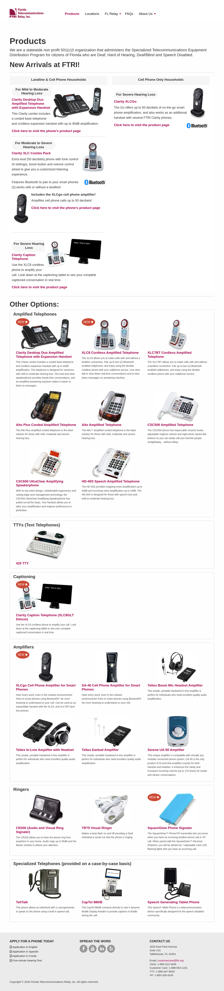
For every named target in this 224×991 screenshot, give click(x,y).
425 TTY (22, 563)
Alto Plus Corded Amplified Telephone (46, 425)
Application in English (23, 946)
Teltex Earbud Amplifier (100, 750)
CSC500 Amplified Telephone (170, 425)
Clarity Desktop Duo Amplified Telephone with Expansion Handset (31, 103)
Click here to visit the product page (141, 125)
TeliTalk (22, 902)
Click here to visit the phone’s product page (46, 131)
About (146, 14)
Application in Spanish (24, 951)
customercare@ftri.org (171, 960)
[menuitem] (72, 13)
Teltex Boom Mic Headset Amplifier (175, 685)
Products (72, 14)
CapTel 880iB (92, 902)
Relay (111, 14)
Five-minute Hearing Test (26, 960)
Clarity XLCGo (125, 101)
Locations (92, 14)
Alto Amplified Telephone (101, 425)
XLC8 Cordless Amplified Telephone (110, 352)
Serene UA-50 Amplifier (166, 750)
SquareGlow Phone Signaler (170, 828)
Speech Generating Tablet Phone (173, 902)
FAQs (129, 14)
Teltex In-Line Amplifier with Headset (45, 750)
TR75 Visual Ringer (97, 828)
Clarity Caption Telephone (23, 257)
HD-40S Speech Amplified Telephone (110, 481)
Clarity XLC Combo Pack (31, 153)
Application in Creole (23, 955)
